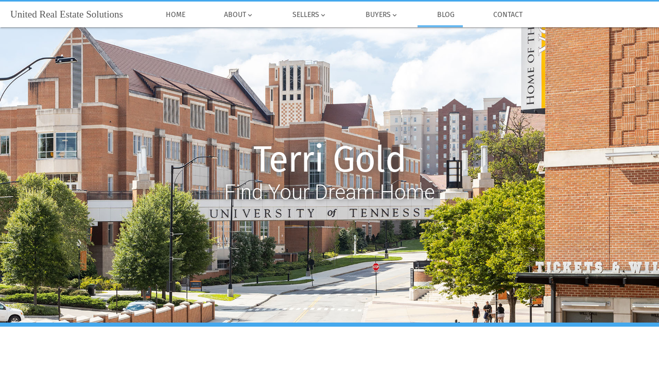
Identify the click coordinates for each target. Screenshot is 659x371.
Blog (446, 15)
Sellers (309, 15)
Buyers (382, 15)
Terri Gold (329, 159)
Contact (508, 15)
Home (175, 15)
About (238, 15)
